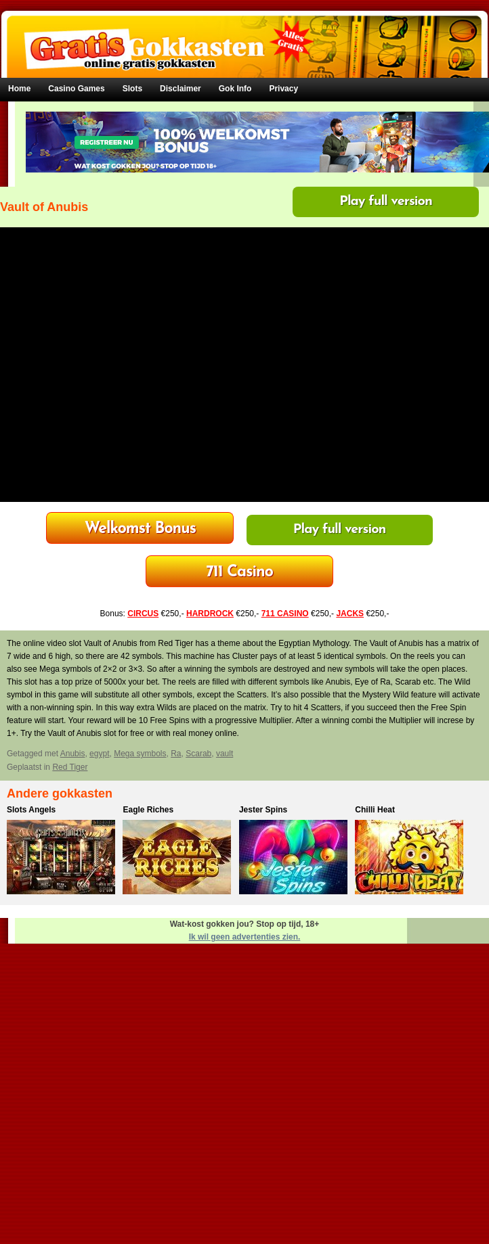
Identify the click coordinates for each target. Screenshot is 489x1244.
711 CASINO (285, 613)
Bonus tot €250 (239, 572)
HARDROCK (210, 613)
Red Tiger (69, 767)
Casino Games (76, 88)
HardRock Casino (140, 529)
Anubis (72, 753)
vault (224, 753)
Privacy (283, 88)
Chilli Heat (375, 809)
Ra (176, 753)
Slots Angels (31, 809)
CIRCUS (142, 613)
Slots (132, 88)
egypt (99, 753)
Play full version (385, 201)
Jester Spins (263, 809)
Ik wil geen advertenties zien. (245, 937)
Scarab (198, 753)
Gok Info (235, 88)
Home (19, 88)
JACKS (350, 613)
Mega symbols (140, 753)
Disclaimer (180, 88)
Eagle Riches (148, 809)
